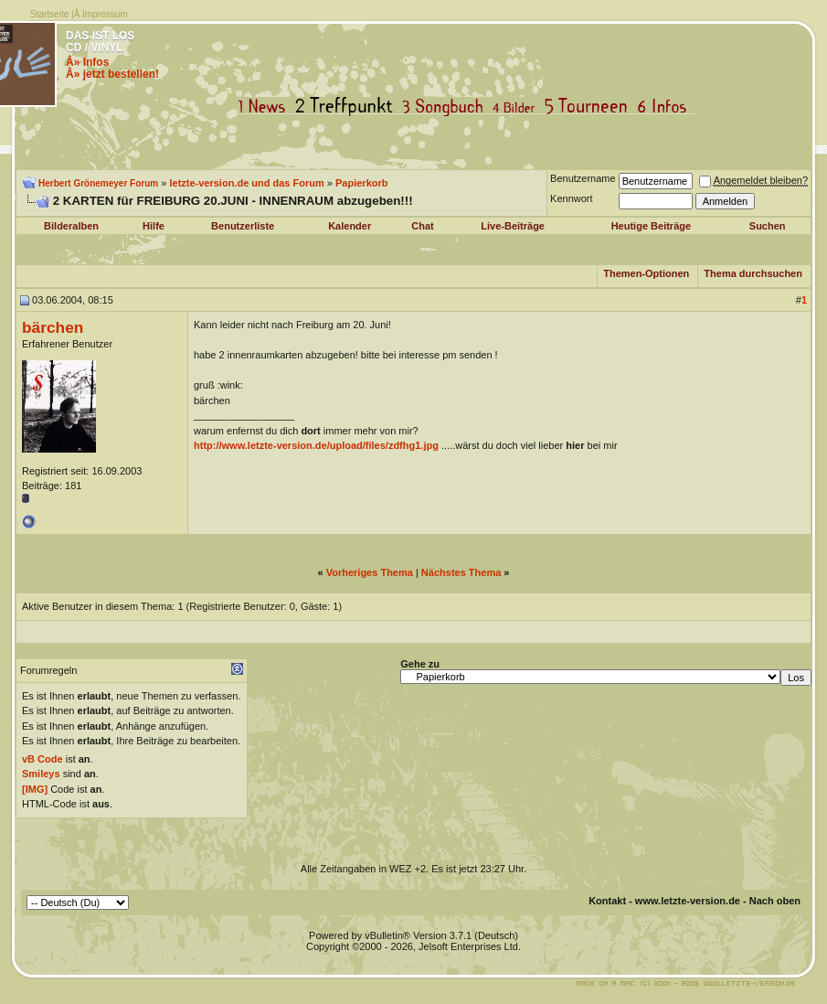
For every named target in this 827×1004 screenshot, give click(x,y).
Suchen (767, 225)
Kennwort (571, 198)
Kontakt (607, 900)
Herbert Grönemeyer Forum (98, 183)
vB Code (42, 758)
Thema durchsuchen (753, 273)
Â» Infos (87, 62)
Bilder (518, 106)
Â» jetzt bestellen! (112, 74)
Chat (422, 225)
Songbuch (446, 106)
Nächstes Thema (461, 572)
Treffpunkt (347, 106)
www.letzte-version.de (687, 900)
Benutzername (583, 178)
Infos (666, 106)
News (266, 106)
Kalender (349, 225)
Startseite (49, 14)
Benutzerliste (242, 225)
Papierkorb (361, 182)
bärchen (52, 327)
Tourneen (590, 106)
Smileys (41, 773)
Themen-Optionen (646, 273)
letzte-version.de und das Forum (246, 182)
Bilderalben (71, 225)
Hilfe (153, 225)
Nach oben (774, 900)
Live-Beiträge (513, 225)
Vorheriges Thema (369, 572)
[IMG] (35, 789)
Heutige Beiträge (651, 225)
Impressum (104, 14)
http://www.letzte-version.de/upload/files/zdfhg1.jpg (316, 445)
